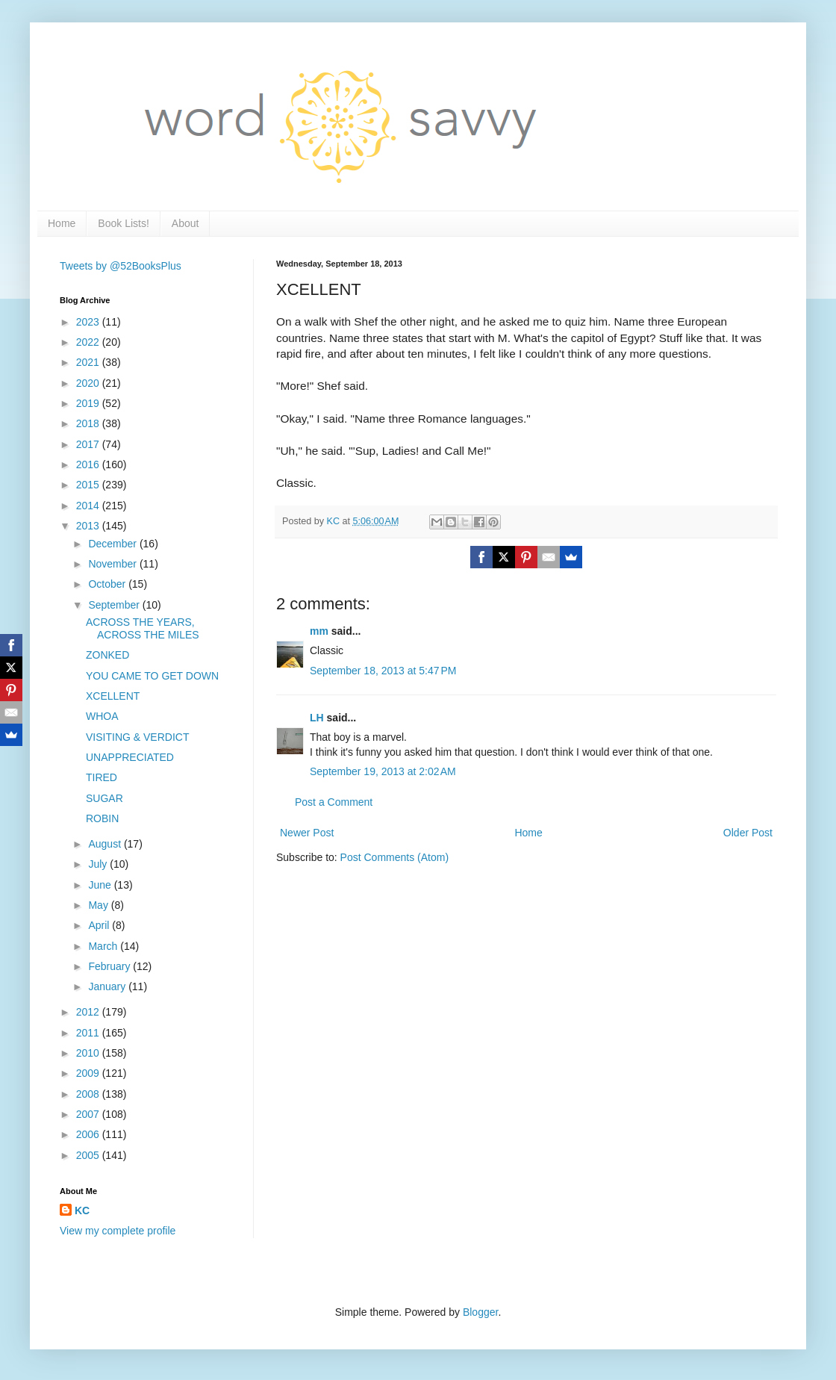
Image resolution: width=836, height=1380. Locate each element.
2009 (89, 1073)
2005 (89, 1155)
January (108, 986)
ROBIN (102, 818)
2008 (89, 1094)
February (110, 966)
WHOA (102, 716)
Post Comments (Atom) (394, 857)
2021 (89, 362)
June (100, 885)
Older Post (748, 833)
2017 (89, 444)
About (185, 223)
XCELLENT (113, 696)
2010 (89, 1053)
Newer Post (307, 833)
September (115, 605)
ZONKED (107, 655)
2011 (89, 1033)
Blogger (480, 1312)
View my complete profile (117, 1231)
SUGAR (104, 798)
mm (319, 631)
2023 (89, 322)
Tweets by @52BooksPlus (120, 266)
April (100, 925)
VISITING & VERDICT (137, 737)
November (113, 564)
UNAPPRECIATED (130, 757)
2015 (89, 485)
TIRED (101, 777)
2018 (89, 423)
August (105, 844)
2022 (89, 342)
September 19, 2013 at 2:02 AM (383, 771)
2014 (89, 506)
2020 (89, 383)
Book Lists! (123, 223)
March (104, 946)
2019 (89, 403)
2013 (89, 526)
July (99, 864)
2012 (89, 1012)
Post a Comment (333, 802)
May (99, 905)
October (108, 584)
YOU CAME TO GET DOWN (152, 676)
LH (317, 718)
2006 (89, 1134)
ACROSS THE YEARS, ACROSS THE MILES (142, 628)
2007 (89, 1114)
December (113, 544)
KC (82, 1210)
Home (61, 223)
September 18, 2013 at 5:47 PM (383, 671)
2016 (89, 464)
